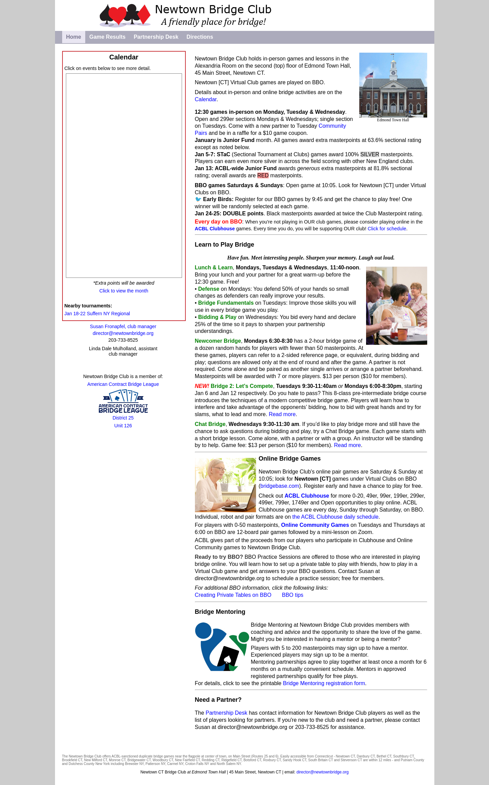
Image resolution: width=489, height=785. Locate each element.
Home (73, 37)
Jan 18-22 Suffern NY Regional (97, 313)
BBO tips (292, 595)
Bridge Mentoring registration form (324, 683)
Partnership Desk (156, 37)
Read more (282, 414)
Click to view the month (123, 290)
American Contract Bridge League (123, 384)
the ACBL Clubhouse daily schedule (335, 517)
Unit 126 (123, 425)
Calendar (206, 99)
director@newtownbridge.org (252, 727)
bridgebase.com (279, 486)
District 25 (122, 418)
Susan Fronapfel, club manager (123, 326)
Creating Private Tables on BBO (233, 595)
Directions (199, 37)
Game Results (107, 37)
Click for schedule (387, 228)
